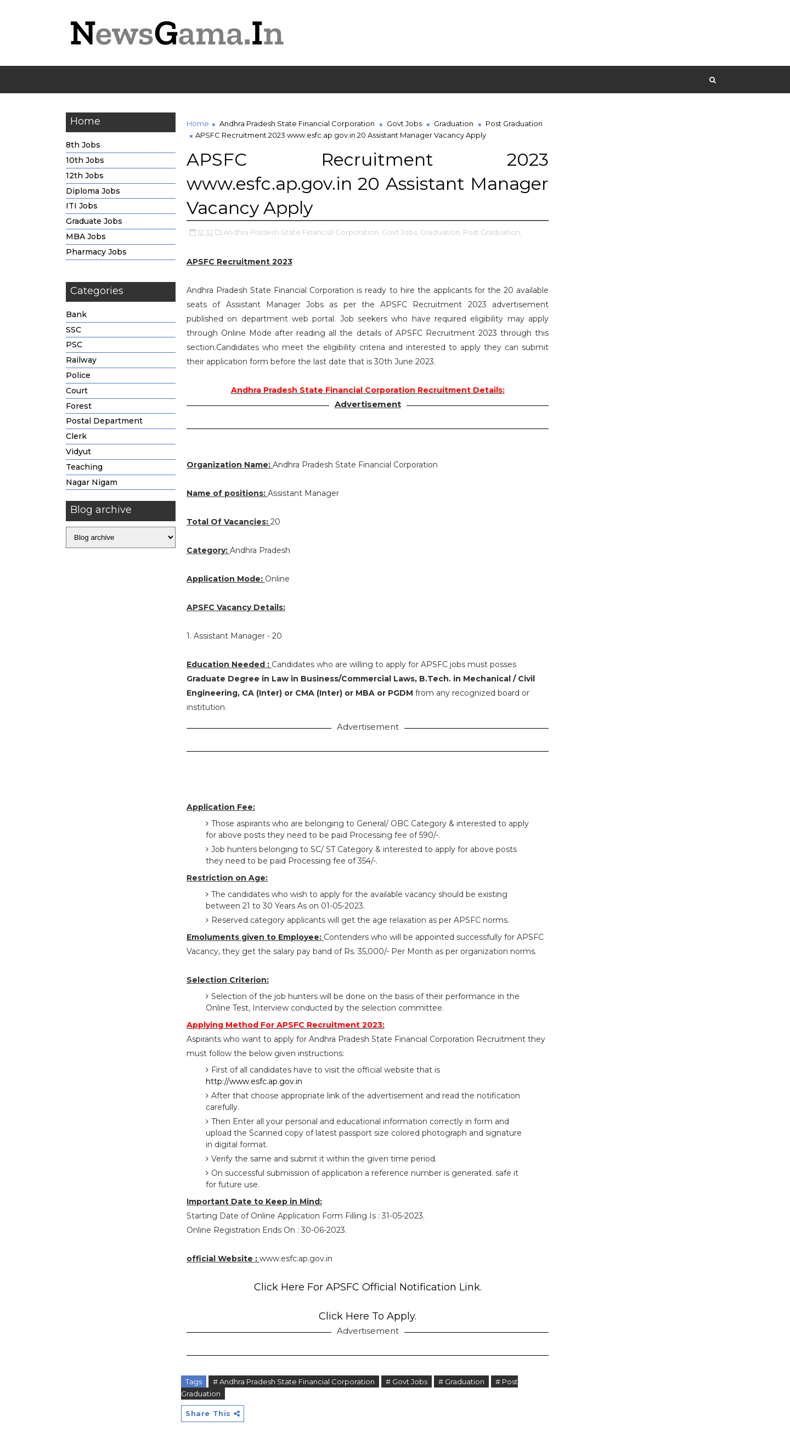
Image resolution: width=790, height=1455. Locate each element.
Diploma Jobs (93, 191)
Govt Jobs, (400, 232)
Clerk (76, 436)
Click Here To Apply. (367, 1316)
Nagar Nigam (91, 482)
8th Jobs (83, 145)
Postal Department (104, 421)
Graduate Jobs (94, 221)
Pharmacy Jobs (96, 252)
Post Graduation (514, 123)
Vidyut (78, 451)
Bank (76, 314)
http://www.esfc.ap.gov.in (254, 1081)
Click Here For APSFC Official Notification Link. (368, 1287)
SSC (73, 330)
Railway (81, 360)
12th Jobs (85, 176)
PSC (74, 344)
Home (198, 123)
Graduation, (440, 232)
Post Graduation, (492, 232)
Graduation (453, 123)
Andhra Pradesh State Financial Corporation (297, 123)
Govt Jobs (404, 123)
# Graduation (461, 1381)
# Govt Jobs (406, 1381)
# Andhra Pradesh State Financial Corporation (294, 1381)
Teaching (84, 467)
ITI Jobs (82, 206)
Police (78, 375)
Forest (79, 406)
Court (77, 391)
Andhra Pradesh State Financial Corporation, (301, 232)
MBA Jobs (86, 236)
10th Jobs (85, 160)
